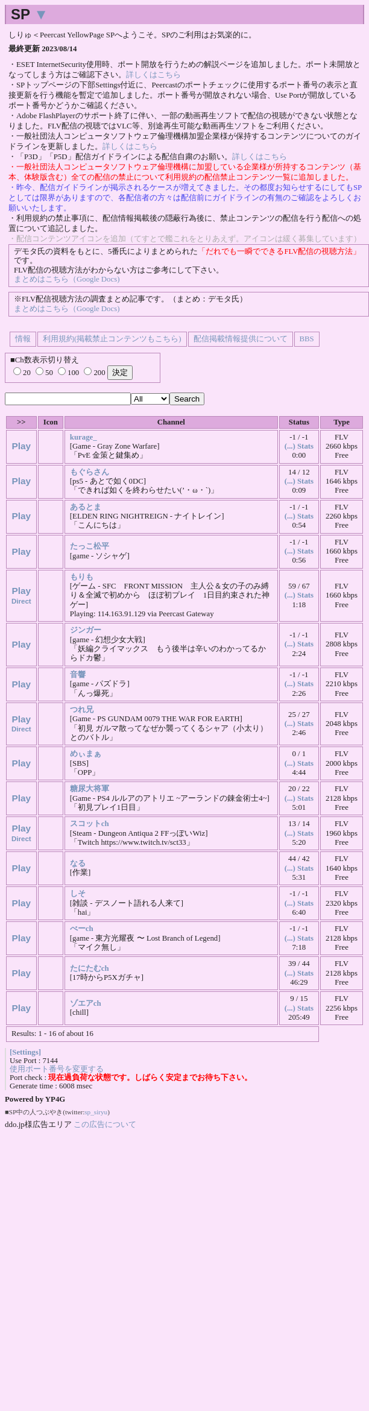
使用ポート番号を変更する (57, 1069)
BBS (307, 339)
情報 (23, 339)
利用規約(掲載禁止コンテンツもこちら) (112, 339)
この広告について (105, 1124)
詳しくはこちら (153, 75)
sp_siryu (95, 1112)
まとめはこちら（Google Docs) (66, 279)
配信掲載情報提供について (241, 339)
